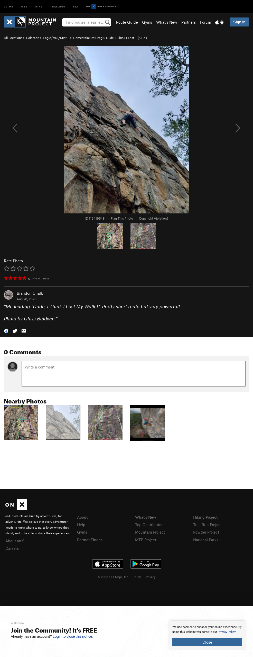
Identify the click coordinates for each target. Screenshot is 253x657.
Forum (205, 22)
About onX (14, 540)
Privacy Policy (227, 632)
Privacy (151, 577)
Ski (76, 6)
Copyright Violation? (153, 218)
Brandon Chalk (30, 293)
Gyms (147, 22)
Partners (188, 22)
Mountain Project (150, 532)
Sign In (239, 22)
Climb (9, 6)
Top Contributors (149, 524)
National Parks (205, 539)
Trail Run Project (207, 524)
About (82, 517)
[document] (207, 635)
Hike (39, 6)
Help (81, 524)
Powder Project (206, 532)
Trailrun (57, 6)
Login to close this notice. (73, 636)
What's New (166, 22)
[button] (6, 331)
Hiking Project (205, 517)
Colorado (32, 38)
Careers (12, 548)
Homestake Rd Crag (87, 38)
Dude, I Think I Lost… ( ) (126, 38)
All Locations (13, 38)
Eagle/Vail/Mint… (56, 38)
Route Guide (127, 22)
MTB (24, 6)
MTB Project (145, 539)
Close (207, 642)
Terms (137, 577)
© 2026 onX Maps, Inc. (113, 577)
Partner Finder (89, 539)
